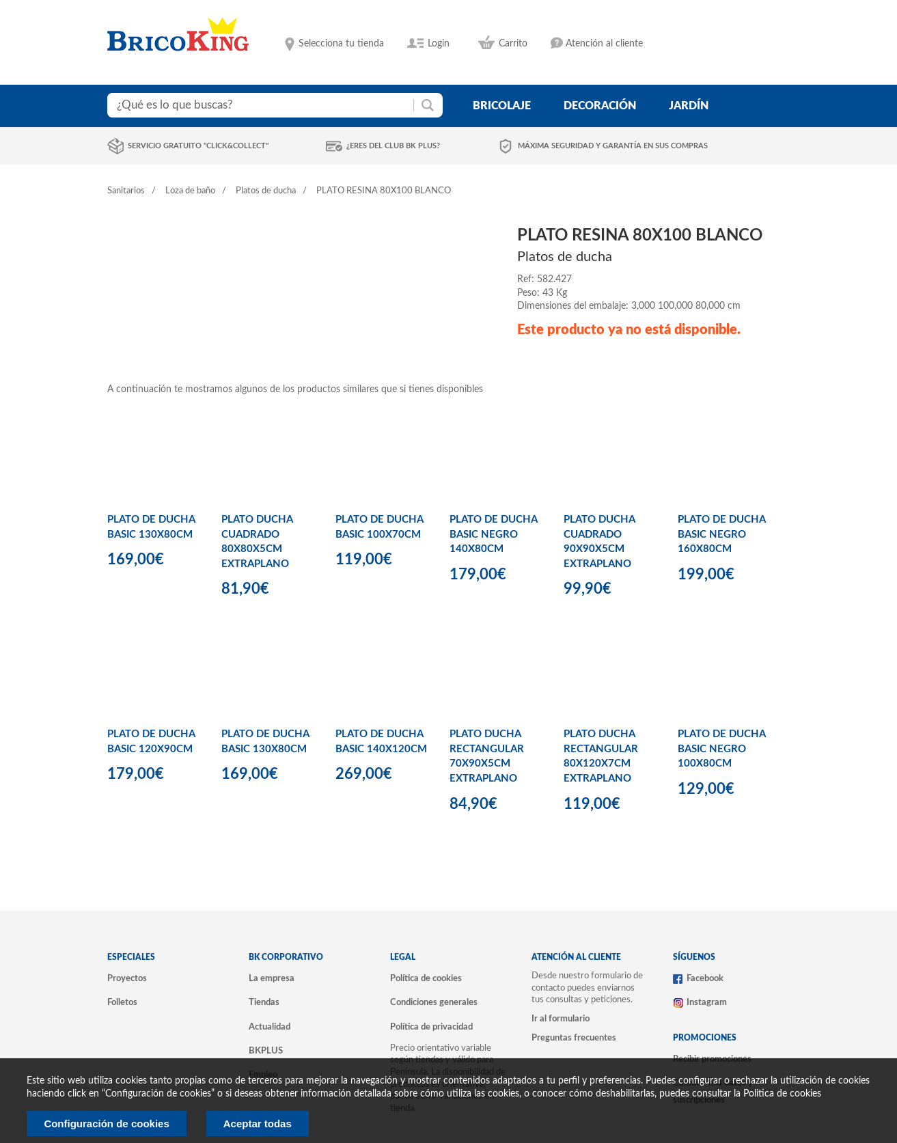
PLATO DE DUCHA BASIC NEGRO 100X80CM (721, 749)
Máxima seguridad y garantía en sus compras (613, 146)
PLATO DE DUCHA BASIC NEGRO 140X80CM (493, 534)
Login (439, 44)
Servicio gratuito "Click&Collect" (198, 146)
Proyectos (127, 978)
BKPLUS (266, 1051)
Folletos (122, 1002)
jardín (688, 105)
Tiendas (264, 1002)
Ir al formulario (561, 1019)
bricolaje (502, 105)
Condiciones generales (434, 1002)
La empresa (271, 978)
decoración (600, 105)
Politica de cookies (782, 1094)
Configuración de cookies (106, 1123)
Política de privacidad (431, 1027)
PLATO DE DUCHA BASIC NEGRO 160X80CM (721, 534)
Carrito (513, 44)
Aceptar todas (257, 1123)
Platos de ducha (266, 191)
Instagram (707, 1002)
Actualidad (269, 1027)
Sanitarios (126, 191)
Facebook (705, 978)
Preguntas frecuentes (574, 1038)
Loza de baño (190, 191)
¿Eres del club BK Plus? (393, 146)
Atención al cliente (604, 44)
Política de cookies (426, 978)
